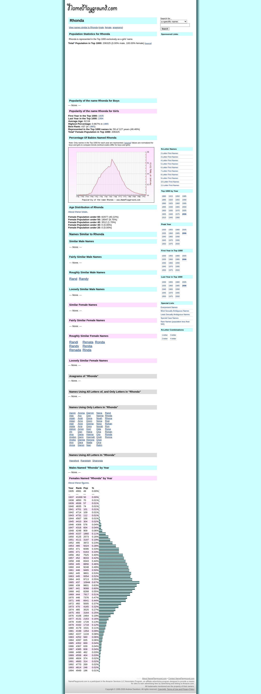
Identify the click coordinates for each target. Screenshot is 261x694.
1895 (164, 207)
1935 (101, 115)
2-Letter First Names (169, 153)
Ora (98, 434)
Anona (81, 413)
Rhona (108, 418)
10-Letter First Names (170, 182)
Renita (87, 346)
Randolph (86, 460)
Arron (81, 429)
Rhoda (108, 415)
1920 (171, 200)
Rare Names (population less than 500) (175, 323)
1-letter (165, 335)
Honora (90, 439)
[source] (148, 43)
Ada (71, 415)
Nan (89, 445)
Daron (81, 445)
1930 (171, 207)
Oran (99, 439)
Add (71, 423)
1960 (177, 203)
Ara (80, 415)
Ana (71, 434)
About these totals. (78, 212)
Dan (80, 431)
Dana (80, 434)
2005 (184, 210)
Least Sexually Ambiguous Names (175, 314)
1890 (164, 203)
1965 (106, 124)
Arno (80, 421)
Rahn (99, 445)
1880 (164, 196)
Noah (99, 418)
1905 (164, 214)
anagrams (117, 27)
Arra (80, 426)
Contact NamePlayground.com (181, 678)
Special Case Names (170, 318)
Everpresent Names (169, 307)
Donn (89, 421)
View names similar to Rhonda (83, 27)
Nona (99, 421)
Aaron (72, 413)
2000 (184, 207)
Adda (72, 426)
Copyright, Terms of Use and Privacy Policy (176, 689)
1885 (164, 200)
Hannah (91, 437)
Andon (72, 437)
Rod (107, 421)
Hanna (90, 434)
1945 (171, 217)
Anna (72, 445)
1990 (184, 200)
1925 (171, 203)
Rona (108, 429)
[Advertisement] (167, 8)
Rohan (108, 423)
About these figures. (79, 483)
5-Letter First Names (169, 164)
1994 (101, 118)
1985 (184, 196)
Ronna (108, 437)
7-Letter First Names (169, 171)
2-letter (165, 339)
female (108, 27)
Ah (70, 431)
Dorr (89, 429)
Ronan (108, 431)
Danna (81, 439)
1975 (177, 214)
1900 (164, 210)
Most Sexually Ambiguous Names (175, 311)
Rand (73, 279)
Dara (80, 442)
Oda (98, 429)
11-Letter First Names (170, 185)
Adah (72, 418)
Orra (98, 442)
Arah (80, 418)
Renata (88, 342)
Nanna (99, 415)
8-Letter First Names (169, 175)
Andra (72, 439)
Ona (98, 431)
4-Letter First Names (169, 160)
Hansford (74, 460)
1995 (184, 203)
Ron (107, 426)
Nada (89, 442)
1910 (164, 217)
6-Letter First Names (169, 167)
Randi (73, 342)
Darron (90, 413)
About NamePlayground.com (154, 678)
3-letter (173, 335)
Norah (99, 426)
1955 (177, 200)
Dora (89, 426)
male (101, 27)
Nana (99, 413)
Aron (80, 423)
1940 (171, 214)
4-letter (173, 339)
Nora (99, 423)
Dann (80, 437)
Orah (99, 437)
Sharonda (97, 460)
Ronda (100, 342)
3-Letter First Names (169, 157)
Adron (72, 429)
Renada (75, 350)
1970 (177, 210)
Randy (83, 279)
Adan (72, 421)
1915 (171, 196)
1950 (177, 196)
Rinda (87, 350)
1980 (177, 217)
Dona (89, 418)
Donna (90, 423)
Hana (89, 431)
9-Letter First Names (169, 178)
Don (89, 415)
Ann (71, 442)
